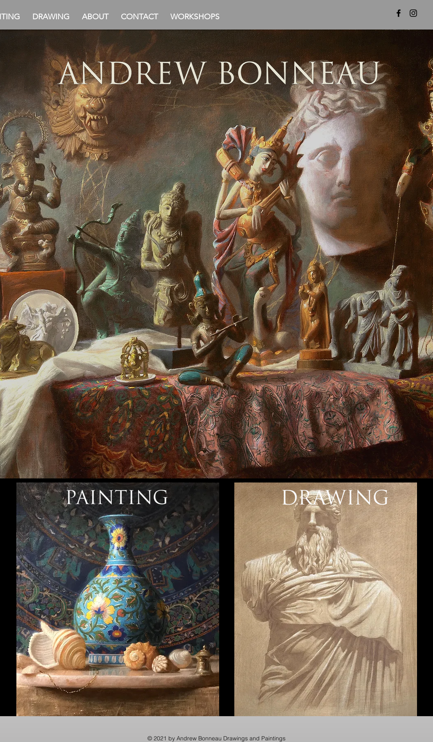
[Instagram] (413, 13)
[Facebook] (399, 13)
